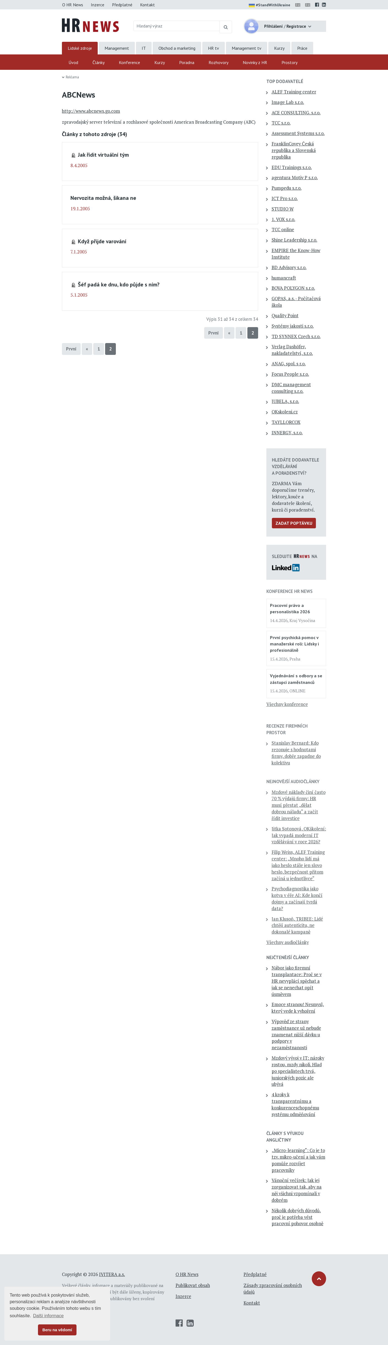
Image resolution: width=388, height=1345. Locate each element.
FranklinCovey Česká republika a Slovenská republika (294, 150)
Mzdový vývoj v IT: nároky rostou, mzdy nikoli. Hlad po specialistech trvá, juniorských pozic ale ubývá (298, 1071)
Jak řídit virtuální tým (103, 154)
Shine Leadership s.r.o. (294, 240)
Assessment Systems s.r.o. (298, 133)
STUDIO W (283, 209)
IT (144, 48)
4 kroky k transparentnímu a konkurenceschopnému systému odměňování (295, 1104)
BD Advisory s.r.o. (289, 267)
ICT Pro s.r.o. (285, 198)
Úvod (73, 62)
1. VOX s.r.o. (283, 219)
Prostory (289, 62)
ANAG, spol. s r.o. (289, 364)
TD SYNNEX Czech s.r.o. (296, 336)
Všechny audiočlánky (287, 942)
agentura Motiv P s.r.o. (295, 178)
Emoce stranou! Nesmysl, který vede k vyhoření (298, 1007)
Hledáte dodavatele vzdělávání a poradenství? (295, 466)
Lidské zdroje (80, 48)
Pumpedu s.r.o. (287, 188)
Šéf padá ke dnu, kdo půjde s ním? (119, 284)
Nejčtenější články (287, 957)
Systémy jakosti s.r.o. (293, 326)
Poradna (186, 62)
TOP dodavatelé (284, 81)
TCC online (283, 230)
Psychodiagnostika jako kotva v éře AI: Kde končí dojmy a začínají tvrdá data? (297, 898)
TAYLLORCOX (286, 422)
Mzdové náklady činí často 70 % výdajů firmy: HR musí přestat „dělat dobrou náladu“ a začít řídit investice (299, 805)
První (213, 333)
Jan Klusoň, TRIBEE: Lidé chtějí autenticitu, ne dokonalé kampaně (297, 925)
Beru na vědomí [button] (57, 1330)
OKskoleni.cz (285, 412)
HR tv (213, 48)
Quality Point (285, 316)
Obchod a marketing (177, 48)
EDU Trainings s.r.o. (292, 167)
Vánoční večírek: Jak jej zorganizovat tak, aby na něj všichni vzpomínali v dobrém (297, 1190)
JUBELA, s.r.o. (285, 401)
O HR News (72, 4)
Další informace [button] (48, 1315)
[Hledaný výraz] (176, 26)
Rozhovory (218, 62)
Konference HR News (289, 591)
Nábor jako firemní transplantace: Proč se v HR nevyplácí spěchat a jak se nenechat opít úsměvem (297, 981)
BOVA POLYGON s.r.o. (293, 288)
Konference (129, 62)
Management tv (246, 48)
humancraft (284, 278)
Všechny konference (287, 704)
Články (98, 62)
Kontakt (147, 4)
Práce (302, 48)
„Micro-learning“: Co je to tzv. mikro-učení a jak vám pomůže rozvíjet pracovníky (298, 1160)
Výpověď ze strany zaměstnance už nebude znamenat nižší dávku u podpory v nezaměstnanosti (296, 1034)
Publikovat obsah (193, 1285)
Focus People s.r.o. (290, 374)
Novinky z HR (255, 62)
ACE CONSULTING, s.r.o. (296, 113)
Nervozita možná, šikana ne (103, 197)
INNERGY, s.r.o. (287, 433)
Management (117, 48)
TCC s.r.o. (281, 123)
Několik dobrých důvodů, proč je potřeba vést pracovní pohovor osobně (297, 1217)
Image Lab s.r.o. (288, 102)
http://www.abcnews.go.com (91, 111)
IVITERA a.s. (112, 1274)
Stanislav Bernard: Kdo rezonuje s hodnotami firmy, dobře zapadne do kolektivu (296, 753)
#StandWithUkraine (269, 5)
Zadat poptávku (293, 523)
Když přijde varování (102, 241)
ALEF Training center (294, 92)
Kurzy (279, 48)
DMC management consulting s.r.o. (291, 388)
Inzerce (97, 4)
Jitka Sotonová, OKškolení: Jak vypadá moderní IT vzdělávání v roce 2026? (299, 835)
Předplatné (122, 4)
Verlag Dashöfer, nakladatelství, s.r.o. (292, 350)
